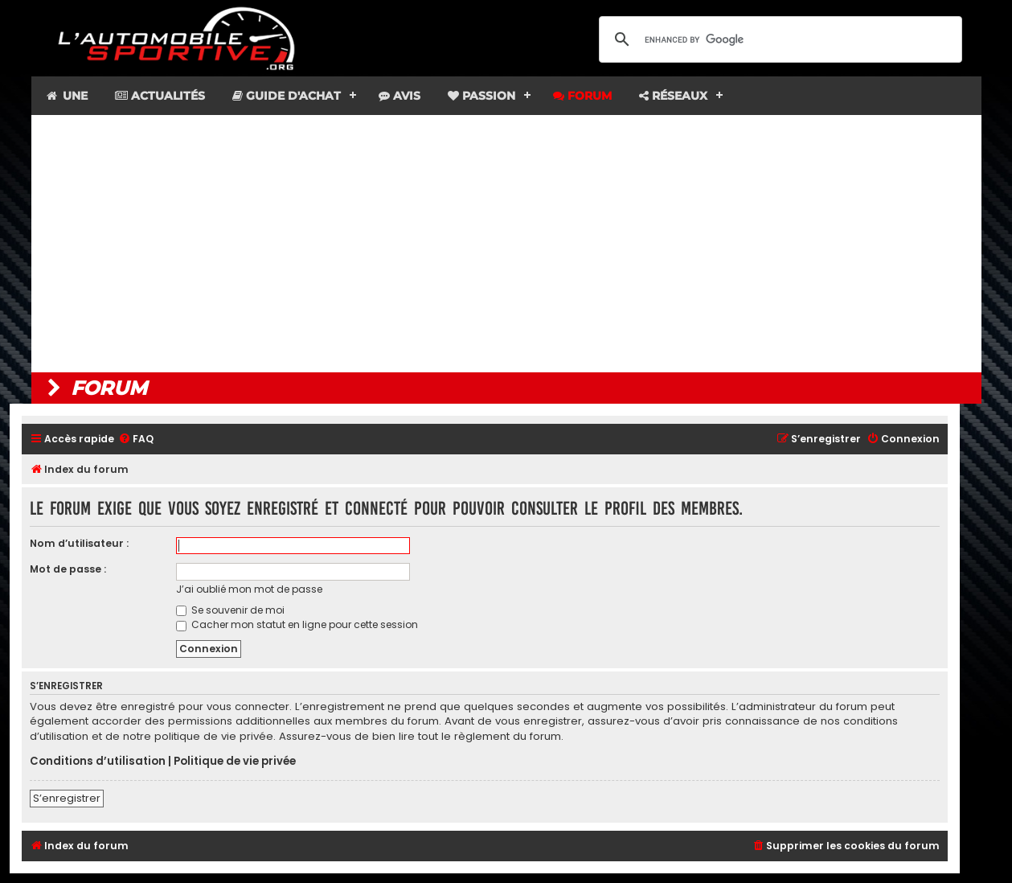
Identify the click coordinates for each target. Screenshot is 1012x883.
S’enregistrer (66, 798)
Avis (399, 95)
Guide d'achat (286, 95)
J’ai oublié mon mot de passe (249, 589)
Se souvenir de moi (230, 610)
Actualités (160, 95)
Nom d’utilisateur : (79, 543)
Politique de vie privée (235, 761)
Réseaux (673, 95)
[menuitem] (136, 439)
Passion (481, 95)
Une (66, 95)
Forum (582, 95)
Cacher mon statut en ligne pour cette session (297, 624)
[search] (778, 39)
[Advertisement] (506, 243)
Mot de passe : (68, 569)
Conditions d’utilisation (98, 761)
